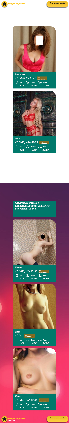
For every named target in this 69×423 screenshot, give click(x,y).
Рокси (17, 138)
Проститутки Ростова (57, 3)
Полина (18, 267)
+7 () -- (25, 336)
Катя (18, 396)
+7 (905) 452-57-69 (32, 142)
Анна (17, 331)
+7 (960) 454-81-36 (32, 400)
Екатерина (20, 74)
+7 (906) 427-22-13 (32, 271)
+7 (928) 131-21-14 (31, 78)
